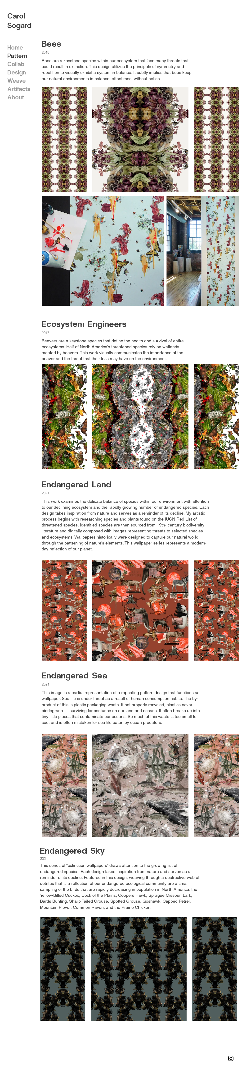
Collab (15, 63)
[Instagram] (230, 1058)
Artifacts (18, 88)
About (15, 97)
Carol (16, 15)
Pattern (17, 55)
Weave (16, 80)
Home (15, 47)
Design (16, 72)
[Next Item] (231, 250)
